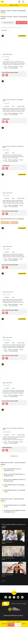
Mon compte (19, 2)
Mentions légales (11, 621)
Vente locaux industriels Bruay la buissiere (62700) (14, 475)
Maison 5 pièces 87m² (7, 246)
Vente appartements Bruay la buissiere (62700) (12, 469)
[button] (8, 22)
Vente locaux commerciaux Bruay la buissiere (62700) (15, 480)
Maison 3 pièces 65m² (7, 54)
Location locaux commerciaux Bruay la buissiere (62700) (15, 511)
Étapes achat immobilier (7, 542)
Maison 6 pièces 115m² (8, 291)
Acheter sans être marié (7, 574)
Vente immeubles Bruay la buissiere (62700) (14, 491)
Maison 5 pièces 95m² (7, 192)
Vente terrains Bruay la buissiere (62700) (14, 485)
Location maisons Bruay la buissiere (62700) (15, 506)
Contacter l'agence (3, 75)
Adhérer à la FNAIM (14, 5)
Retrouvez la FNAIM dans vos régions (13, 615)
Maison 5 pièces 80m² (7, 337)
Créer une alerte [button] (22, 22)
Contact (18, 621)
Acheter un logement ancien (8, 557)
